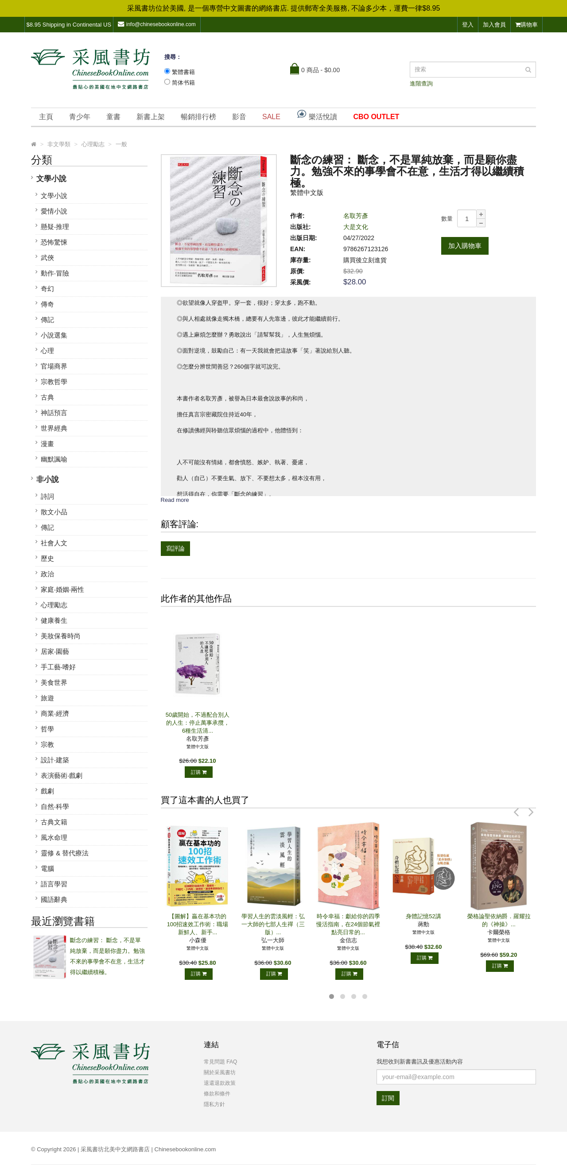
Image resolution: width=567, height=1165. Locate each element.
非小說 (47, 479)
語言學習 (54, 884)
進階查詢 (421, 83)
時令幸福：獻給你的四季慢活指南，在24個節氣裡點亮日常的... (348, 924)
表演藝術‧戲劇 (61, 775)
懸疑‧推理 (55, 226)
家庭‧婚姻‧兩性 (62, 589)
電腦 (47, 868)
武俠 (47, 257)
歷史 (47, 558)
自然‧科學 (55, 806)
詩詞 (47, 496)
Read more (175, 500)
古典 (47, 397)
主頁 (46, 116)
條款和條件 (217, 1094)
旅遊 (47, 698)
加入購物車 (465, 245)
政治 (47, 574)
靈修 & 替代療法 (65, 853)
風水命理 (54, 837)
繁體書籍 (183, 72)
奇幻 (47, 288)
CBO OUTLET (376, 116)
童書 (113, 116)
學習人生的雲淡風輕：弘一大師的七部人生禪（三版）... (273, 924)
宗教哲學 (54, 381)
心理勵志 (54, 605)
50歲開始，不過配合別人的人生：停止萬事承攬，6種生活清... (197, 722)
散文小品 (54, 512)
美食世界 (54, 682)
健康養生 (54, 620)
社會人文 (54, 543)
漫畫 (47, 443)
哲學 (47, 729)
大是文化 (355, 226)
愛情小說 (54, 211)
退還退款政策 (220, 1083)
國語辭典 (54, 899)
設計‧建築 (55, 760)
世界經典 (54, 428)
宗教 (47, 744)
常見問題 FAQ (220, 1062)
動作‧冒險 (55, 273)
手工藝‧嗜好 (58, 667)
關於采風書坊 (220, 1072)
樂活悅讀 (316, 114)
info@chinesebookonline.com (157, 24)
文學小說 (51, 179)
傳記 (47, 319)
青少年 (79, 116)
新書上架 (150, 116)
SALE (271, 116)
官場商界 (54, 366)
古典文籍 (54, 822)
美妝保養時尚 (61, 636)
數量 (447, 218)
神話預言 (54, 412)
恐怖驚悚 (54, 242)
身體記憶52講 (423, 916)
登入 (468, 24)
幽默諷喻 (54, 459)
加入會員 (494, 24)
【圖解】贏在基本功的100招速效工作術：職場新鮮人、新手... (198, 924)
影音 (239, 116)
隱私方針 (214, 1104)
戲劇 (47, 791)
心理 (47, 350)
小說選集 (54, 335)
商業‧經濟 (55, 713)
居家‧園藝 (55, 651)
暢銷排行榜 (198, 116)
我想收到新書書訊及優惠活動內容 (420, 1061)
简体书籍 (183, 82)
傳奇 (47, 304)
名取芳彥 (355, 215)
